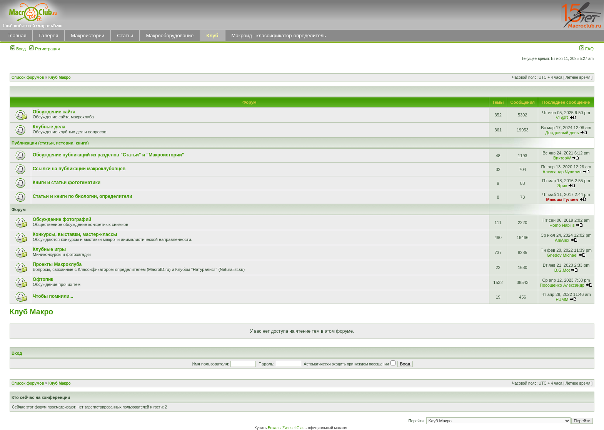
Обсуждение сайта (54, 112)
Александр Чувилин (562, 171)
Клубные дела (49, 126)
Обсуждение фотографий (62, 219)
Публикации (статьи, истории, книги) (50, 143)
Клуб (212, 35)
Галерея (48, 35)
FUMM (562, 299)
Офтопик (43, 279)
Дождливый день (562, 132)
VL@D (562, 117)
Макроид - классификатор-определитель (279, 35)
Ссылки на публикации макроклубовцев (79, 168)
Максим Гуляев (562, 199)
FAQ (586, 48)
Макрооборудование (170, 35)
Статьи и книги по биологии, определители (82, 196)
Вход (18, 48)
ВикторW (562, 158)
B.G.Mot (562, 270)
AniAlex (562, 240)
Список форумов (28, 77)
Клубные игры (49, 249)
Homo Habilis (561, 225)
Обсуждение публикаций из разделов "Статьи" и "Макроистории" (108, 155)
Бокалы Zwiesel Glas (286, 428)
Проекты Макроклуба (57, 264)
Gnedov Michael (562, 255)
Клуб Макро (59, 77)
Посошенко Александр (562, 285)
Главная (16, 35)
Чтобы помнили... (53, 296)
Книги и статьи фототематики (66, 182)
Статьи (125, 35)
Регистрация (44, 48)
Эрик (562, 185)
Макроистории (87, 35)
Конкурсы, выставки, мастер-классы (75, 234)
